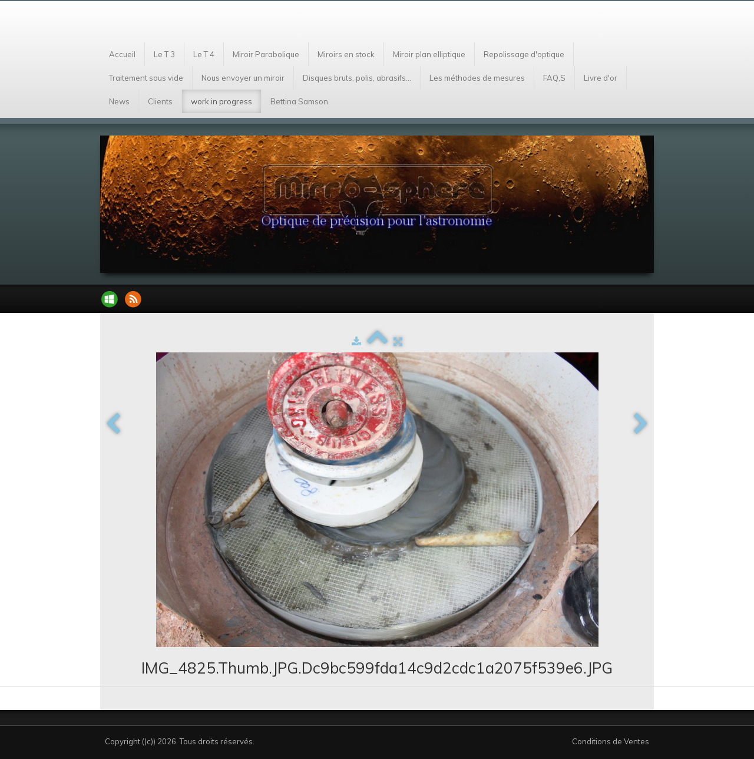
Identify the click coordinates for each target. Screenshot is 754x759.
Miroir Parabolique (266, 54)
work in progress (221, 101)
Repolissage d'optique (524, 54)
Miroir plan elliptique (429, 54)
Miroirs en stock (346, 54)
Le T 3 (164, 54)
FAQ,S (554, 77)
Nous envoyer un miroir (243, 77)
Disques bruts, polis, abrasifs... (357, 77)
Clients (160, 101)
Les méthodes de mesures (477, 77)
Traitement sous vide (146, 77)
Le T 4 (203, 54)
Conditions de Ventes (610, 741)
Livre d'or (600, 77)
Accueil (122, 54)
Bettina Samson (299, 101)
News (119, 101)
